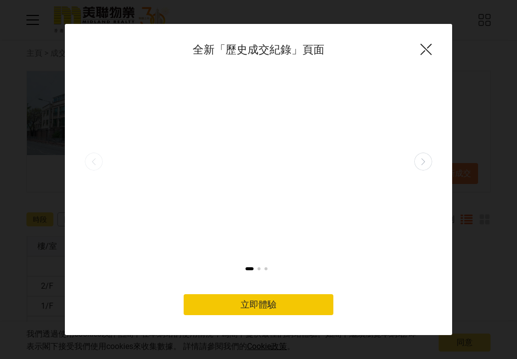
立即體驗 (258, 229)
